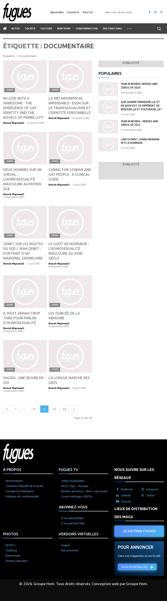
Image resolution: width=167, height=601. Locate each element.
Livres (9, 90)
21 (34, 409)
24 (64, 409)
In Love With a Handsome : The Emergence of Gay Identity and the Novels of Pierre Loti (23, 107)
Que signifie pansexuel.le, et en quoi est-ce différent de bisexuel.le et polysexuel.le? (141, 105)
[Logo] (26, 12)
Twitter (150, 495)
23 (54, 409)
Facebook (127, 489)
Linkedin (126, 495)
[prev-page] (7, 409)
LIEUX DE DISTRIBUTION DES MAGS (135, 513)
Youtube (126, 501)
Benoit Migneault (13, 123)
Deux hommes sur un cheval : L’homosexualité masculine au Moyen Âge (22, 179)
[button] (159, 28)
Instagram (152, 489)
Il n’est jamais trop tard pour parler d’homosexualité (21, 318)
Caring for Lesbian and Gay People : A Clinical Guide (69, 174)
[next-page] (74, 409)
